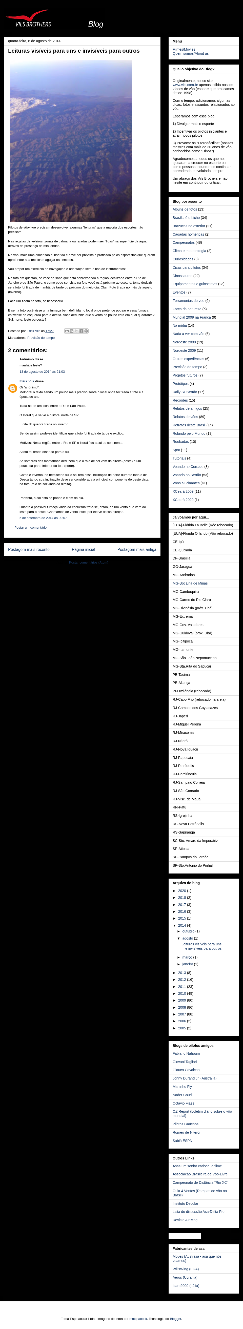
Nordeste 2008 (184, 342)
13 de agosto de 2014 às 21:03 (42, 371)
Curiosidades (183, 259)
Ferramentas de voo (188, 301)
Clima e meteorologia (189, 251)
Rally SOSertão (185, 392)
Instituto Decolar (185, 1203)
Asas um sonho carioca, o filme (197, 1166)
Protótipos (181, 384)
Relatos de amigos (187, 408)
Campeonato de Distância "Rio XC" (200, 1182)
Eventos (179, 292)
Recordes (180, 400)
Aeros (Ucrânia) (185, 1277)
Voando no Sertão (187, 475)
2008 (182, 1007)
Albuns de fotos (185, 209)
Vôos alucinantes (186, 483)
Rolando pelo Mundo (189, 433)
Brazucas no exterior (189, 226)
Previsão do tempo (41, 338)
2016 (182, 911)
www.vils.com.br (185, 85)
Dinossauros (182, 276)
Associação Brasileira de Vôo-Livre (200, 1174)
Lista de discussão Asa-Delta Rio (199, 1212)
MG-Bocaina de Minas (190, 583)
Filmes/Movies (184, 49)
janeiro (188, 964)
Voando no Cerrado (188, 467)
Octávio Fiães (183, 1103)
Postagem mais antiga (136, 549)
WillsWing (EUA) (186, 1269)
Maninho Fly (182, 1087)
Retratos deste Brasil (189, 425)
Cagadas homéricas (188, 234)
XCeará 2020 (183, 500)
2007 (182, 1014)
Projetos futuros (185, 375)
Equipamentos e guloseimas (195, 284)
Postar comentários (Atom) (88, 562)
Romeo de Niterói (186, 1132)
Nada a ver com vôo (188, 334)
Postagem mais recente (29, 549)
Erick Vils (26, 381)
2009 (182, 1000)
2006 (182, 1021)
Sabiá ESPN (182, 1141)
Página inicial (83, 549)
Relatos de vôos (185, 417)
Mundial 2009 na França (192, 317)
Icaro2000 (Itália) (186, 1286)
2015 (182, 918)
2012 (182, 980)
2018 (182, 898)
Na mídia (180, 325)
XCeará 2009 (183, 491)
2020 (182, 891)
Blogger (175, 1319)
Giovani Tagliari (185, 1062)
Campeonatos (184, 242)
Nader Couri (182, 1095)
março (187, 957)
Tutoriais (179, 458)
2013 (182, 973)
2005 (182, 1028)
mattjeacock (138, 1319)
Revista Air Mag (185, 1220)
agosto (188, 938)
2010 (182, 993)
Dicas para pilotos (187, 267)
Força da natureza (187, 309)
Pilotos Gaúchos (185, 1124)
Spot (176, 450)
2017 (182, 905)
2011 (182, 987)
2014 (182, 925)
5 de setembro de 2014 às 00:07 (43, 518)
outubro (188, 931)
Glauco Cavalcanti (187, 1070)
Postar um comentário (30, 527)
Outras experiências (188, 359)
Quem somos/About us (191, 53)
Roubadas (181, 442)
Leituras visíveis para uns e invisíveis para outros (201, 946)
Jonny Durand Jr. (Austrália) (195, 1078)
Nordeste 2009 (184, 350)
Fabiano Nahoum (186, 1053)
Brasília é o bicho (186, 218)
